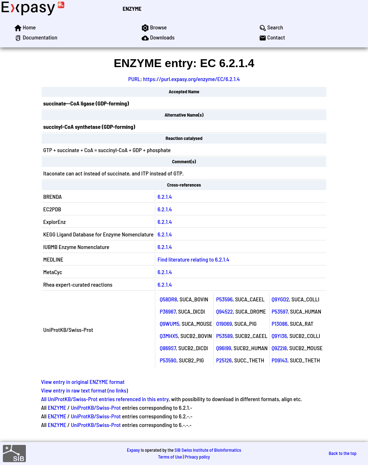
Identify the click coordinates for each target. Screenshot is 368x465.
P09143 (280, 360)
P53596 (224, 299)
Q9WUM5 (169, 323)
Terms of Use (170, 457)
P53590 (168, 360)
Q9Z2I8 (279, 347)
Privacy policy (197, 457)
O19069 (224, 323)
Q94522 (224, 311)
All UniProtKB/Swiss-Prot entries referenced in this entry (105, 398)
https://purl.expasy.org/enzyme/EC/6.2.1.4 (191, 78)
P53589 (224, 335)
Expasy (133, 450)
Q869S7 (168, 347)
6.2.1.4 (164, 196)
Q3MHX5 (169, 335)
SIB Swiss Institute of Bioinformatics (208, 450)
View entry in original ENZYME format (83, 381)
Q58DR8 (168, 299)
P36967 (167, 311)
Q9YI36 (279, 335)
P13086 (280, 323)
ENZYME (132, 8)
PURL (134, 78)
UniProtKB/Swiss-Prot (96, 407)
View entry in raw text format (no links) (84, 390)
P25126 (223, 360)
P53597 (280, 311)
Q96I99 (223, 347)
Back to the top (342, 453)
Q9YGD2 (280, 299)
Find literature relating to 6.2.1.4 (193, 259)
